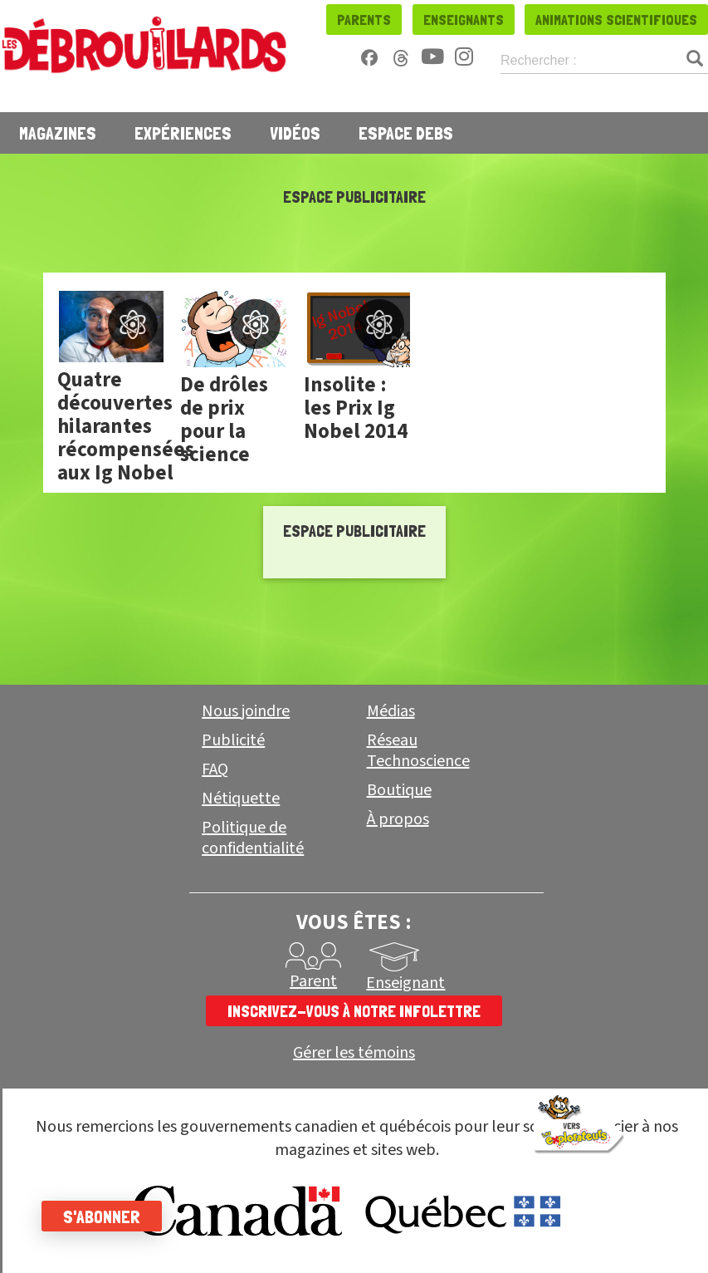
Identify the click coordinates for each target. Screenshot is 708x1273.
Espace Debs (406, 133)
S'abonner (101, 1216)
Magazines (57, 133)
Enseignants (463, 19)
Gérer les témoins (354, 1053)
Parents (364, 19)
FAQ (215, 769)
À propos (398, 819)
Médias (391, 711)
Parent (313, 981)
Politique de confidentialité (253, 838)
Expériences (183, 133)
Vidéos (295, 133)
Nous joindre (246, 711)
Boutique (399, 790)
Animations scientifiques (616, 19)
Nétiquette (241, 798)
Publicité (233, 740)
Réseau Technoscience (418, 751)
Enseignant (405, 983)
